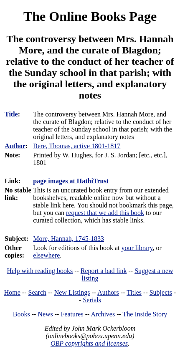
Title (11, 114)
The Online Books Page (90, 16)
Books (21, 314)
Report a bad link (104, 270)
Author (15, 145)
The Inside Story (145, 314)
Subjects (161, 292)
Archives (103, 314)
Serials (92, 299)
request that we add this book (105, 212)
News (45, 314)
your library (136, 247)
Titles (134, 292)
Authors (108, 292)
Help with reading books (40, 270)
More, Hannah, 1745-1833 (68, 238)
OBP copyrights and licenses (89, 343)
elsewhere (46, 255)
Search (37, 292)
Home (12, 292)
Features (72, 314)
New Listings (72, 292)
